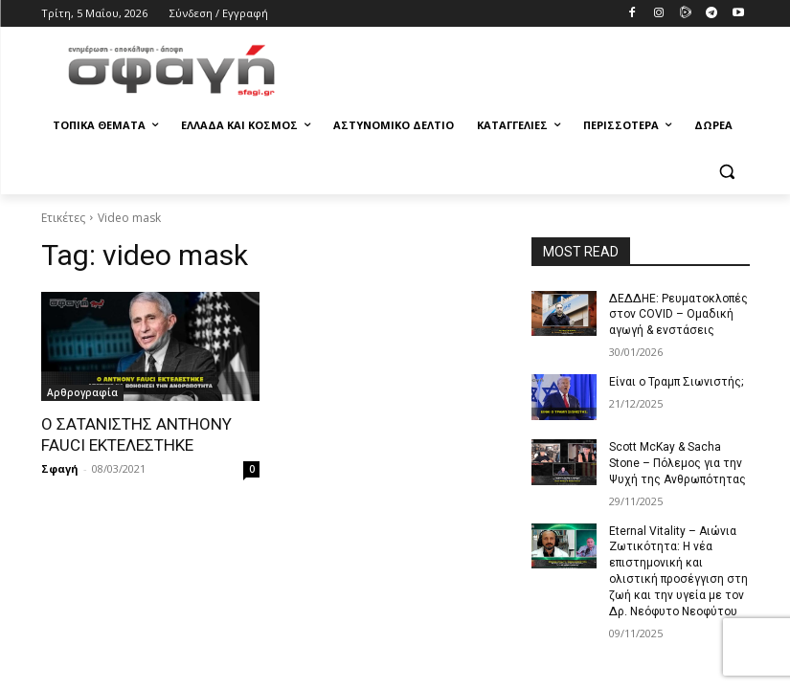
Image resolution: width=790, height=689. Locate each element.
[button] (727, 171)
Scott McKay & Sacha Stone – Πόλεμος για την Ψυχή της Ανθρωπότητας (677, 463)
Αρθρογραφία (82, 392)
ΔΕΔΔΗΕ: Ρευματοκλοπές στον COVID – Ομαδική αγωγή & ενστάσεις (677, 315)
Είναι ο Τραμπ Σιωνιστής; (676, 382)
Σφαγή (60, 468)
